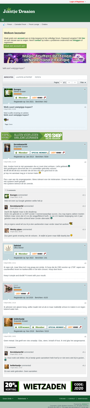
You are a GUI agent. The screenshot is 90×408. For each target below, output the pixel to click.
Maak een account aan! (15, 46)
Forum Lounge (34, 24)
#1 (85, 107)
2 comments (11, 347)
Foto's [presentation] (38, 77)
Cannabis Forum (20, 24)
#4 (85, 303)
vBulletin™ (85, 404)
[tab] (9, 77)
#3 (85, 263)
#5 (85, 337)
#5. (84, 352)
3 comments (11, 190)
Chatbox (45, 24)
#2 (85, 162)
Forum (9, 24)
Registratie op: (20, 102)
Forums (62, 398)
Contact (71, 398)
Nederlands (23, 399)
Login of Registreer (78, 2)
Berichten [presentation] (8, 77)
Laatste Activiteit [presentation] (24, 77)
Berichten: (39, 102)
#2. (84, 195)
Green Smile (8, 399)
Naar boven (82, 398)
